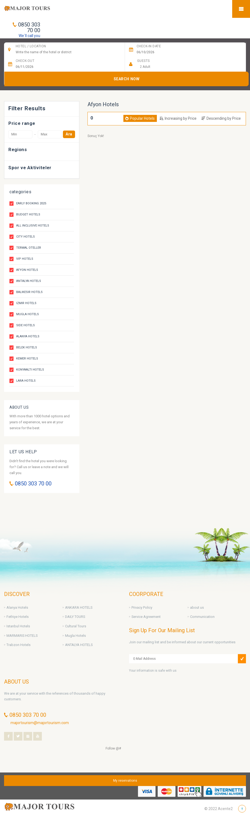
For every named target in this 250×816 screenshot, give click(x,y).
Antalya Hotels (28, 281)
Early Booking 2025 (31, 203)
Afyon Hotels (27, 270)
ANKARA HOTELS (78, 607)
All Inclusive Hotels (32, 225)
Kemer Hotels (27, 358)
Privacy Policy (141, 607)
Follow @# (113, 748)
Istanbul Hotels (18, 626)
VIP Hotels (24, 259)
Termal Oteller (28, 247)
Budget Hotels (28, 214)
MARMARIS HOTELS (22, 636)
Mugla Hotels (27, 314)
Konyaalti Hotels (30, 369)
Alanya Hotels (27, 336)
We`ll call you (29, 36)
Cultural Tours (75, 626)
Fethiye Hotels (17, 617)
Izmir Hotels (26, 303)
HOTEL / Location (31, 46)
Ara (69, 134)
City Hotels (25, 236)
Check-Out (25, 61)
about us (197, 607)
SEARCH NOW (127, 79)
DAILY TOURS (75, 617)
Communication (202, 617)
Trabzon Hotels (18, 645)
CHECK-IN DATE (149, 46)
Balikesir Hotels (29, 292)
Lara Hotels (26, 380)
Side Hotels (25, 325)
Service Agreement (146, 617)
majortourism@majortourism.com (40, 723)
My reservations (125, 780)
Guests (143, 61)
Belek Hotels (26, 347)
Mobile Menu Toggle (241, 9)
